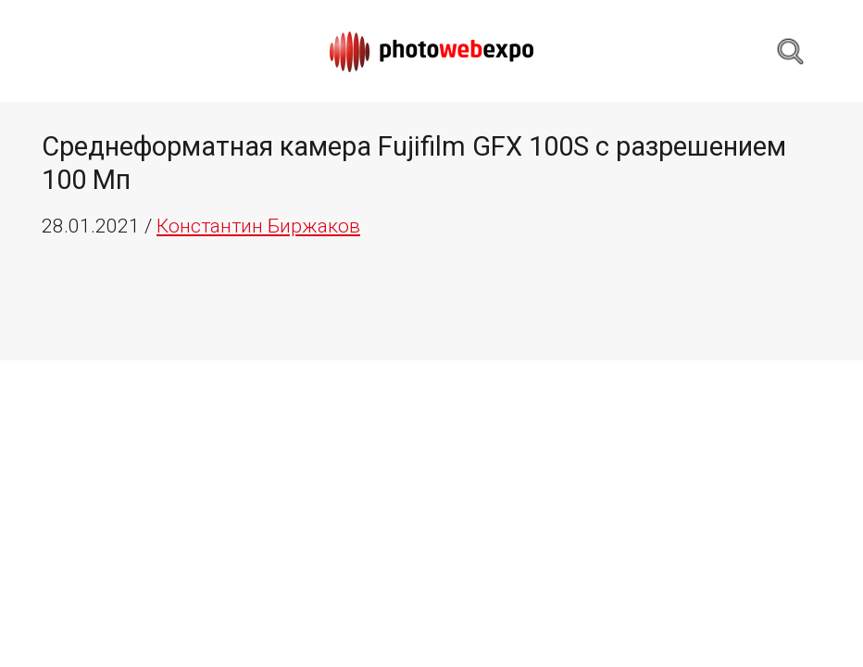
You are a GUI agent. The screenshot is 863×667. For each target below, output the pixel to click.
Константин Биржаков (258, 226)
